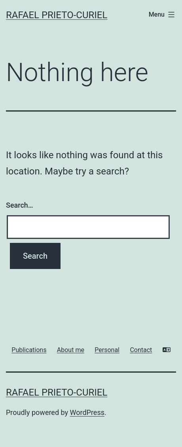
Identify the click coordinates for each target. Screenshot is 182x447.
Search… (19, 205)
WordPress (87, 412)
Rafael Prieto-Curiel (56, 15)
